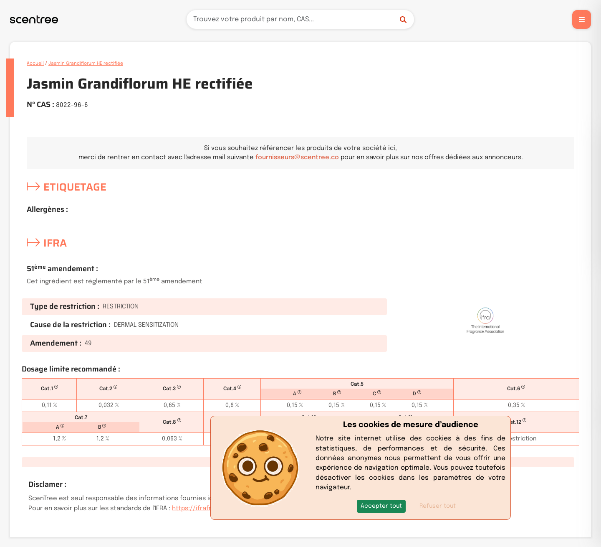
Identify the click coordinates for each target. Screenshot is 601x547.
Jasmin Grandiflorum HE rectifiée (85, 63)
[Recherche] (300, 19)
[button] (381, 506)
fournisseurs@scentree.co (297, 157)
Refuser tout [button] (437, 506)
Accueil (35, 63)
